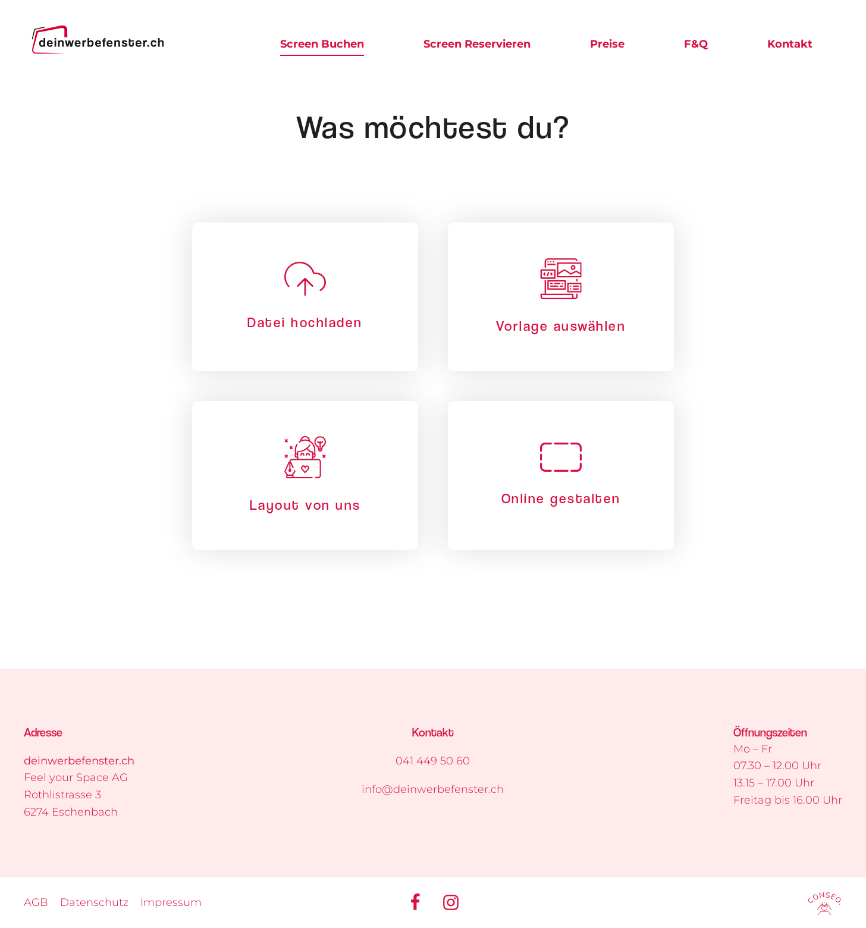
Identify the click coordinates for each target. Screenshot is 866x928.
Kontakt (789, 44)
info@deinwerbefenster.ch (433, 789)
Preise (607, 44)
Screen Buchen (322, 44)
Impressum (171, 902)
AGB (36, 902)
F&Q (696, 44)
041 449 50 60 (433, 760)
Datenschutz (94, 902)
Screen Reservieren (477, 44)
